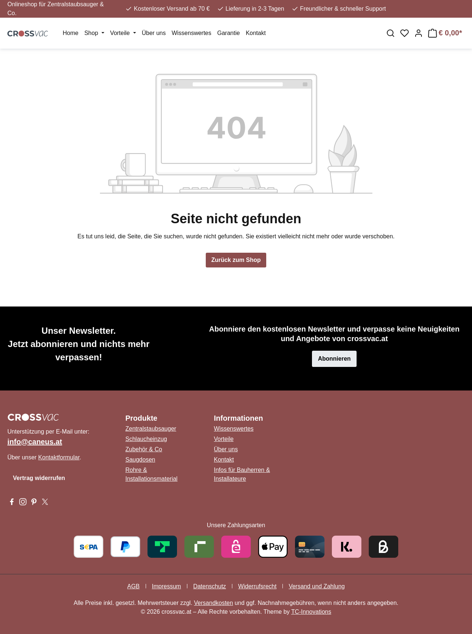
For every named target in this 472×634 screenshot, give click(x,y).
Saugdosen (140, 459)
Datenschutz (209, 586)
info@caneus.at (34, 442)
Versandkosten (213, 603)
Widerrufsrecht (257, 586)
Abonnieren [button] (334, 358)
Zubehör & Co (143, 449)
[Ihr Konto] (419, 33)
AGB (133, 586)
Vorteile (223, 439)
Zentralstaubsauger (150, 428)
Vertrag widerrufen (39, 478)
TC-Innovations (311, 612)
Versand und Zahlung (317, 586)
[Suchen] (391, 33)
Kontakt (224, 459)
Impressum (166, 586)
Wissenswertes (234, 428)
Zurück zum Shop (236, 260)
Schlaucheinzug (146, 439)
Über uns (226, 449)
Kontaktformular (59, 457)
